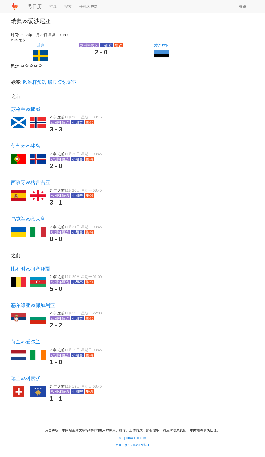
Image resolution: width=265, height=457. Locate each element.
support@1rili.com (132, 438)
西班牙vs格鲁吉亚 (30, 182)
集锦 (118, 45)
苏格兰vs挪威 (25, 109)
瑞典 (40, 45)
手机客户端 (88, 6)
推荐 (53, 6)
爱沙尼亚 (161, 45)
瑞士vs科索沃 (25, 378)
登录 (242, 6)
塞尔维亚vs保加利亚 (33, 305)
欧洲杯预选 (34, 82)
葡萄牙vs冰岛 (25, 145)
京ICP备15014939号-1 (132, 445)
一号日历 (32, 6)
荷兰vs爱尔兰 (25, 341)
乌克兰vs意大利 (28, 219)
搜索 (68, 6)
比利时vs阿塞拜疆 (30, 269)
